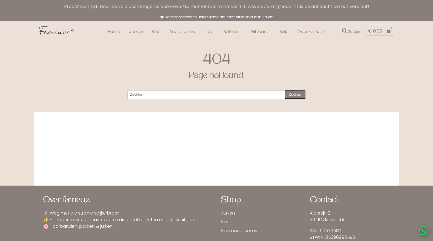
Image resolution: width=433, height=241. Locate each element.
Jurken (136, 31)
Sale (284, 31)
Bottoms (232, 31)
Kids (156, 31)
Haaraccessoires (239, 230)
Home (113, 31)
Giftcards (260, 31)
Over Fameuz (311, 31)
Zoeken (295, 94)
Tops (209, 31)
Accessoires (182, 31)
